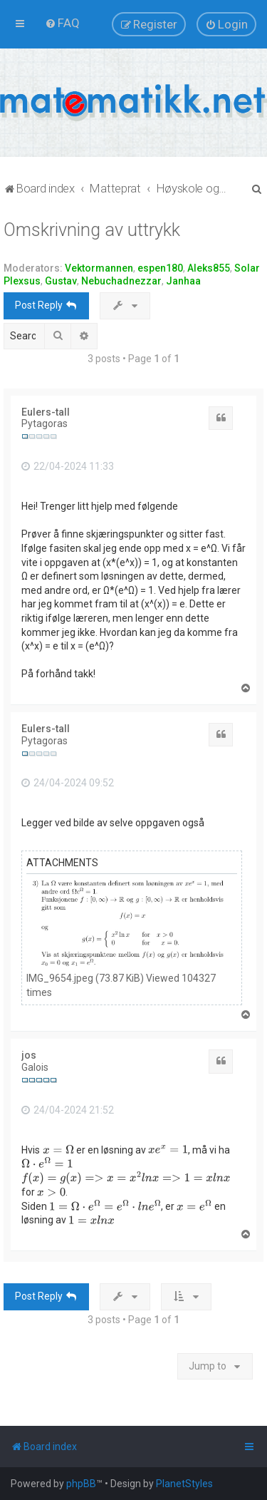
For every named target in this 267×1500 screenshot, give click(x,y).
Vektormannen (99, 268)
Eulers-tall (45, 412)
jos (28, 1055)
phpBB (81, 1483)
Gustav (61, 281)
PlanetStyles (184, 1483)
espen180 (160, 268)
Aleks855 (208, 268)
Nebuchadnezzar (121, 281)
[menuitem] (62, 23)
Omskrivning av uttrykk (92, 230)
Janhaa (183, 281)
